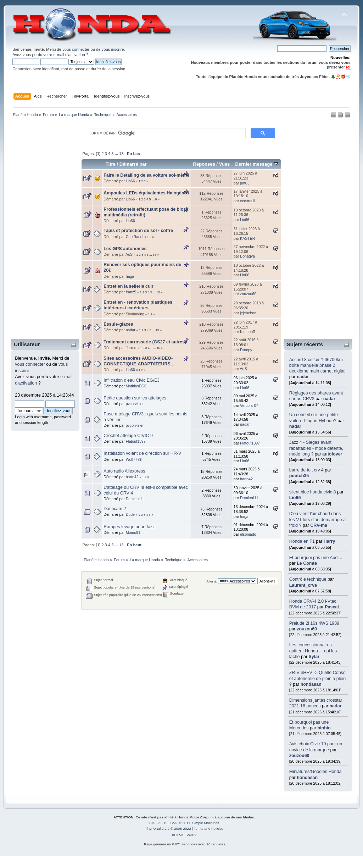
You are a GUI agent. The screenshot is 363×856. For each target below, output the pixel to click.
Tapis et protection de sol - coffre (138, 230)
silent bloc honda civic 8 (312, 492)
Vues (224, 164)
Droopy (246, 350)
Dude (130, 514)
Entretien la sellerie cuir (128, 286)
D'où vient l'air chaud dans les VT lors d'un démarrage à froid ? (317, 519)
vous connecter (75, 49)
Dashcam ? (115, 508)
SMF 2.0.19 (158, 823)
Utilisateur (27, 344)
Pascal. (332, 606)
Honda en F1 (302, 541)
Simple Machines (205, 823)
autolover (332, 454)
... (117, 153)
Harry (329, 541)
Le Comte (307, 563)
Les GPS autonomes (125, 248)
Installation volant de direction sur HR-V (142, 453)
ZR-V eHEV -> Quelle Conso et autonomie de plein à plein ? (317, 678)
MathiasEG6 (136, 386)
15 (158, 292)
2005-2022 (182, 828)
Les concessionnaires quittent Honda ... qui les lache (313, 650)
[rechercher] (166, 133)
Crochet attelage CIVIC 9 (128, 435)
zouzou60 (307, 628)
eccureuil (247, 201)
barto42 (132, 477)
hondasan (311, 684)
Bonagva (247, 256)
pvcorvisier (135, 404)
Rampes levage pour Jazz (129, 526)
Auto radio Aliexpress (124, 471)
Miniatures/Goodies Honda (315, 771)
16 (158, 348)
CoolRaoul (134, 236)
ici (348, 67)
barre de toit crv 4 (306, 470)
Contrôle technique (307, 579)
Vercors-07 (249, 405)
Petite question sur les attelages (135, 398)
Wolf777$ (134, 459)
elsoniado (248, 534)
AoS (129, 254)
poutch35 (299, 475)
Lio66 (295, 497)
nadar (303, 376)
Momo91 (133, 532)
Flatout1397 (136, 441)
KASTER (247, 238)
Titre (111, 164)
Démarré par (133, 164)
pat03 (245, 183)
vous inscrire (113, 49)
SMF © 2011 (180, 823)
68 (154, 254)
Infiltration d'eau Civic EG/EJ (132, 380)
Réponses (204, 164)
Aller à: (211, 581)
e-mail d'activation (69, 55)
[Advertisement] (40, 229)
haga (130, 276)
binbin (323, 727)
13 (121, 153)
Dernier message (256, 164)
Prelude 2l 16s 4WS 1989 (314, 623)
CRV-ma (318, 525)
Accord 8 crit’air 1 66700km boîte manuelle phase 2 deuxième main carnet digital (317, 365)
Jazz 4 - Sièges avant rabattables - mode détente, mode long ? (316, 448)
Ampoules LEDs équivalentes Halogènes (146, 192)
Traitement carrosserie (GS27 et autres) (145, 341)
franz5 (131, 292)
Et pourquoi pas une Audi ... (316, 557)
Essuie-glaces (118, 324)
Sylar (314, 656)
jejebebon (248, 313)
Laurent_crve (303, 585)
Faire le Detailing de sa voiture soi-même (146, 175)
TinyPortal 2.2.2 (157, 828)
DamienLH (135, 499)
